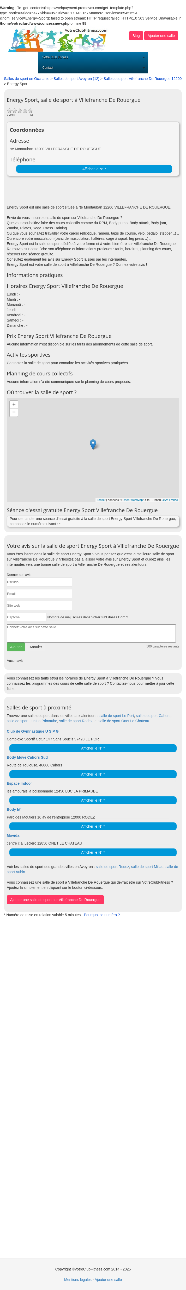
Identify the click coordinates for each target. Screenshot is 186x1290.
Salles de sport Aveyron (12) (76, 79)
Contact (48, 68)
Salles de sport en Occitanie (26, 79)
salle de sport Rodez (76, 721)
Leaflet (101, 499)
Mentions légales (78, 1280)
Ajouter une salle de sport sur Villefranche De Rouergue (55, 900)
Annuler (35, 647)
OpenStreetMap (133, 499)
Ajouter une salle (161, 36)
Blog (136, 36)
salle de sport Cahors (153, 716)
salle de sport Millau (147, 867)
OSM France (170, 499)
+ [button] (14, 405)
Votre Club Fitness (55, 57)
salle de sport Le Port (116, 716)
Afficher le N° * (94, 169)
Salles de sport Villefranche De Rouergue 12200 (143, 79)
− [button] (14, 413)
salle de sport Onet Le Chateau (124, 721)
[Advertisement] (68, 191)
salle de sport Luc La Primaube (32, 721)
